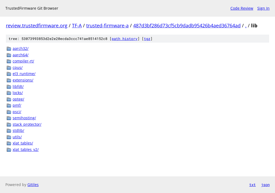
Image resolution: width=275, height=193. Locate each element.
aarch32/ (20, 48)
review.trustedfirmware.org (36, 25)
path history (125, 38)
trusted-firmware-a (107, 25)
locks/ (18, 92)
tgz (147, 38)
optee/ (18, 99)
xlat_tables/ (23, 143)
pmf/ (17, 105)
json (265, 184)
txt (252, 184)
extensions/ (23, 80)
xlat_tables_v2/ (26, 149)
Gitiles (33, 184)
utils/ (17, 136)
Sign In (263, 8)
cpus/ (18, 67)
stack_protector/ (27, 124)
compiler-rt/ (23, 61)
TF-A (77, 25)
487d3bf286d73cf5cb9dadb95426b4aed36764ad (187, 25)
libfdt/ (18, 86)
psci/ (17, 111)
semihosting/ (24, 117)
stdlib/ (18, 130)
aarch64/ (20, 54)
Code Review (241, 8)
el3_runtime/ (24, 73)
